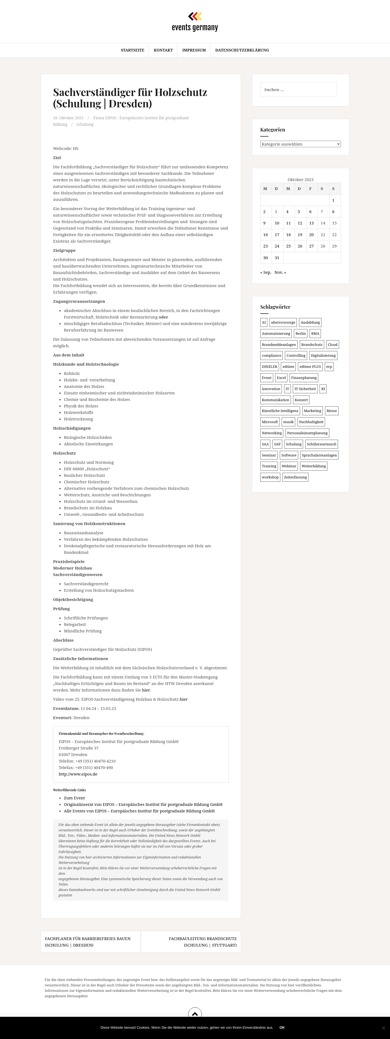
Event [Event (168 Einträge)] (267, 377)
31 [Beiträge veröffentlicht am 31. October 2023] (277, 257)
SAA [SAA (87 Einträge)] (265, 444)
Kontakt (163, 50)
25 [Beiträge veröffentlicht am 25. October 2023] (288, 246)
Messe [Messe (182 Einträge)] (332, 410)
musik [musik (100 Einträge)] (288, 421)
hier (145, 689)
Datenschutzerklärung (242, 50)
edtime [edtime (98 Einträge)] (288, 366)
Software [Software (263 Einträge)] (289, 455)
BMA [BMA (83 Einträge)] (315, 333)
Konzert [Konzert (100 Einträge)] (301, 399)
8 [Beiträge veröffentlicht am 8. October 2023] (333, 211)
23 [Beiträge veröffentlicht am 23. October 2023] (265, 246)
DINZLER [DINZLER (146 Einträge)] (269, 366)
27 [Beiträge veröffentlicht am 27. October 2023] (311, 246)
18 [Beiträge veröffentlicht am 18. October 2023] (288, 234)
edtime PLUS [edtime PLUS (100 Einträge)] (310, 366)
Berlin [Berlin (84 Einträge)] (300, 333)
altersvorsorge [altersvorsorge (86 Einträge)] (283, 322)
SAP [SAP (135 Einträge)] (277, 444)
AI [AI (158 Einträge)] (264, 322)
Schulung (86, 124)
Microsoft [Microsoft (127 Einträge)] (270, 421)
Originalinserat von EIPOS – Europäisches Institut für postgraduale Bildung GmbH (143, 804)
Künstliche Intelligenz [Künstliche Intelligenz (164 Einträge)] (280, 410)
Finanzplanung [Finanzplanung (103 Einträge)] (304, 377)
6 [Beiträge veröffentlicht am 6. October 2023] (310, 211)
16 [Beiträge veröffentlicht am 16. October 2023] (265, 234)
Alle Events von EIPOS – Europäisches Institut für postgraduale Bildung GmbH (139, 810)
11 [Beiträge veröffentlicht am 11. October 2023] (288, 223)
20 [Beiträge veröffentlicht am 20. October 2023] (311, 234)
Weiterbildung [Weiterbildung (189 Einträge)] (314, 466)
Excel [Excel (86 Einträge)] (281, 377)
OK (282, 1028)
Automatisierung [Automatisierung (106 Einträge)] (276, 333)
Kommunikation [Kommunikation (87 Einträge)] (275, 399)
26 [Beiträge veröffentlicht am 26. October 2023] (300, 246)
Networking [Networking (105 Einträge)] (272, 432)
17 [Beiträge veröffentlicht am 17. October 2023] (277, 234)
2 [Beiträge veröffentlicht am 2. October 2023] (264, 211)
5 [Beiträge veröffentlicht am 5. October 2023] (299, 211)
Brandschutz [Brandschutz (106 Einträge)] (312, 344)
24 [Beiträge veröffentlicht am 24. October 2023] (277, 246)
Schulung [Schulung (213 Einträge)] (294, 444)
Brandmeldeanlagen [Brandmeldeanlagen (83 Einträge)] (279, 344)
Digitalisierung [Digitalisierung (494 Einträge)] (323, 355)
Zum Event (74, 797)
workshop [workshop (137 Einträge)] (270, 477)
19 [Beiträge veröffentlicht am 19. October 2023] (300, 234)
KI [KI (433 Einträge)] (323, 388)
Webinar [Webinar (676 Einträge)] (289, 466)
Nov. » (280, 272)
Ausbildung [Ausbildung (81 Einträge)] (310, 322)
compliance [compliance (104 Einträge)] (271, 355)
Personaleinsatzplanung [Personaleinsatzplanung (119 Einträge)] (307, 432)
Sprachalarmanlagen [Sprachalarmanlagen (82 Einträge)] (319, 455)
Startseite (132, 50)
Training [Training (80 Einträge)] (269, 466)
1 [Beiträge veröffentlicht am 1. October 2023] (333, 200)
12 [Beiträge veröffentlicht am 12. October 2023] (300, 223)
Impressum (194, 50)
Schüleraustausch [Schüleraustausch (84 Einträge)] (321, 444)
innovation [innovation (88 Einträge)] (271, 388)
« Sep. (265, 272)
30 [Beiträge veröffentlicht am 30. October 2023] (265, 257)
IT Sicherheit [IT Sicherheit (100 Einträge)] (305, 388)
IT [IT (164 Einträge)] (287, 388)
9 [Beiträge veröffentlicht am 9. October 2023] (264, 223)
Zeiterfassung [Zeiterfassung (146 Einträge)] (295, 477)
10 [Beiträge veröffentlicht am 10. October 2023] (277, 223)
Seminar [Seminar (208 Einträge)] (269, 455)
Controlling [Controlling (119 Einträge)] (296, 355)
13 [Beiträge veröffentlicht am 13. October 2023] (311, 223)
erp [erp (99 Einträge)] (329, 366)
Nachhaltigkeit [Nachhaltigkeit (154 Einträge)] (311, 421)
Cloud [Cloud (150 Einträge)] (333, 344)
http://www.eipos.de (78, 773)
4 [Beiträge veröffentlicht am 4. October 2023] (287, 211)
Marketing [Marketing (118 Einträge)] (312, 410)
